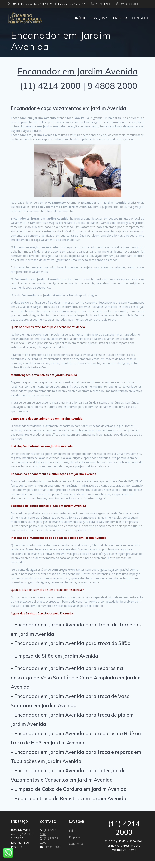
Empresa (120, 18)
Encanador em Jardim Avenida (78, 71)
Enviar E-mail (51, 846)
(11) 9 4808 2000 (129, 3)
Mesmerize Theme (124, 850)
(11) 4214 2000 (103, 3)
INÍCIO (80, 18)
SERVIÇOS (97, 18)
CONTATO (140, 18)
